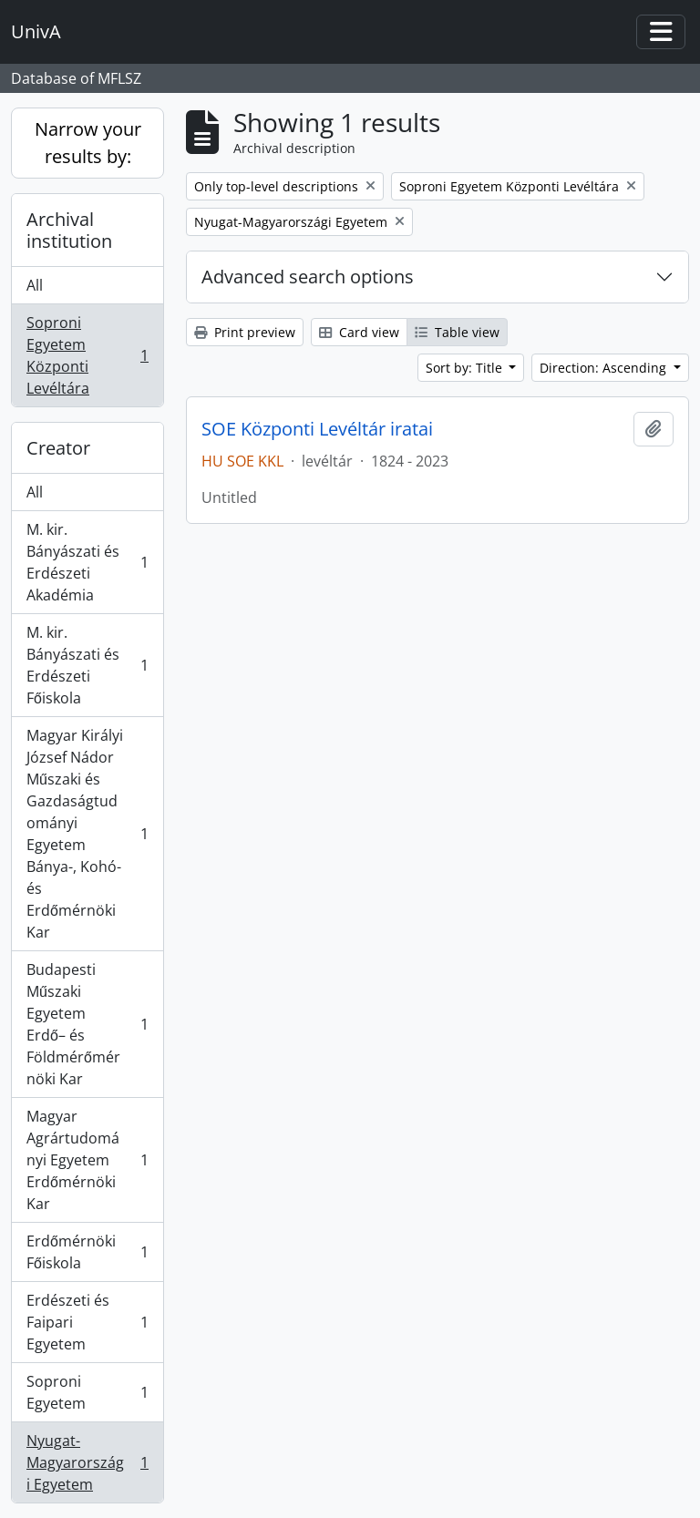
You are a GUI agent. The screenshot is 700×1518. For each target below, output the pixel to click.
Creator (58, 448)
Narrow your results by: (88, 143)
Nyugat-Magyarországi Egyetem (87, 1462)
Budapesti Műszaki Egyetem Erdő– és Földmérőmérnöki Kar (87, 1024)
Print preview (244, 332)
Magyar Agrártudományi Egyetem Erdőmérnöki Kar (87, 1160)
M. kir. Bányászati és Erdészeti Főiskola (87, 665)
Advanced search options (307, 276)
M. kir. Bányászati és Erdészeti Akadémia (87, 562)
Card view (359, 332)
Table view (457, 332)
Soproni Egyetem (87, 1392)
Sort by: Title (466, 367)
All (34, 285)
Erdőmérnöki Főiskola (87, 1252)
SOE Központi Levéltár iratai (317, 429)
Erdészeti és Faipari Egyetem (87, 1322)
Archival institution (69, 230)
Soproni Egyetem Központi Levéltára (87, 355)
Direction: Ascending (605, 367)
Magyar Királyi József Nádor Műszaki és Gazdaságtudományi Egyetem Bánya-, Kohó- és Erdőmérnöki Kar (87, 833)
